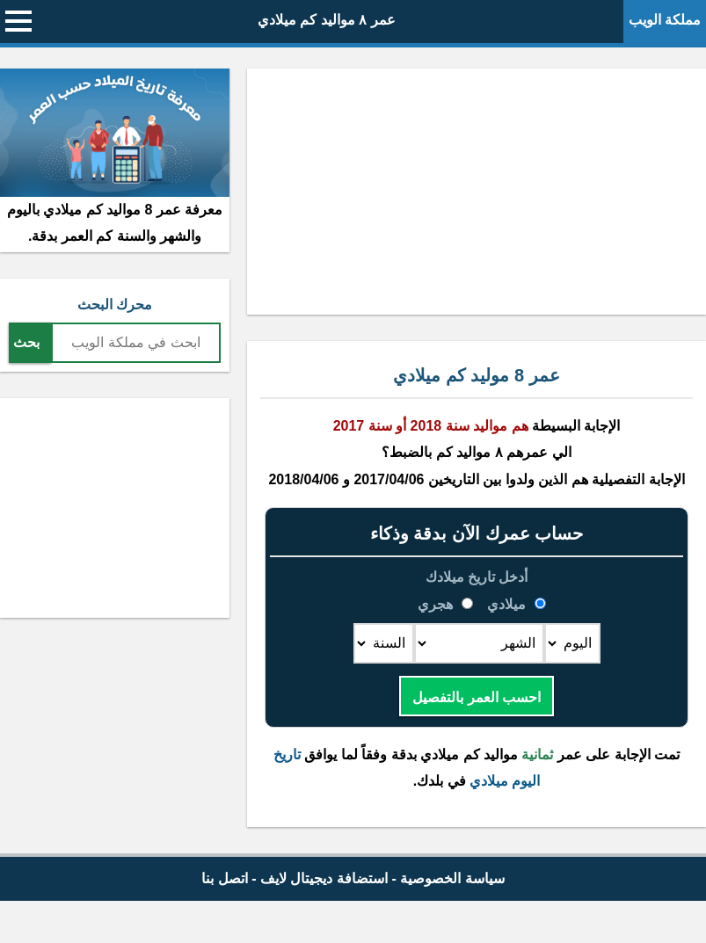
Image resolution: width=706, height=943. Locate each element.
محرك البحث (114, 304)
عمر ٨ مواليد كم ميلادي (327, 19)
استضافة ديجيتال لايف (324, 878)
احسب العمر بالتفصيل (476, 697)
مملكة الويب (665, 19)
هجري (437, 604)
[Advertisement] (476, 192)
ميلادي (507, 604)
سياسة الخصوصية (452, 878)
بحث (26, 342)
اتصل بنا (224, 878)
